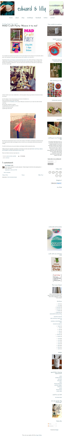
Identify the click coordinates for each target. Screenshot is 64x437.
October (59, 310)
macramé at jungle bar (57, 323)
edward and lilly (9, 156)
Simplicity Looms (13, 101)
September (58, 312)
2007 (59, 348)
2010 (59, 343)
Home (23, 175)
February (59, 334)
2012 (59, 340)
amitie (60, 376)
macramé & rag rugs (58, 316)
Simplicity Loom (26, 57)
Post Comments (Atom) (12, 177)
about (17, 17)
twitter (46, 17)
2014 (59, 305)
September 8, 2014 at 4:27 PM (11, 169)
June (60, 329)
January (59, 336)
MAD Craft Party (20, 55)
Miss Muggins (8, 165)
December (58, 307)
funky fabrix (59, 380)
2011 (59, 341)
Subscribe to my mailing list (54, 159)
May (60, 331)
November (58, 308)
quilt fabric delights (58, 385)
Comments (50, 426)
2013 (59, 338)
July (60, 327)
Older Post (40, 175)
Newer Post (5, 175)
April (60, 332)
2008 (58, 347)
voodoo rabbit (59, 391)
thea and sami (59, 389)
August (59, 326)
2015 (59, 303)
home (11, 17)
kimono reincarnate (58, 383)
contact (52, 17)
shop (23, 17)
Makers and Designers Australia (13, 59)
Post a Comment (7, 172)
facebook (38, 17)
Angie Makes (39, 435)
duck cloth (60, 379)
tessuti (60, 388)
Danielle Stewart (58, 377)
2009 (58, 345)
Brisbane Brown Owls (25, 59)
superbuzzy (59, 386)
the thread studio (58, 397)
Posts (49, 423)
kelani (60, 382)
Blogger (56, 429)
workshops (30, 17)
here (28, 98)
